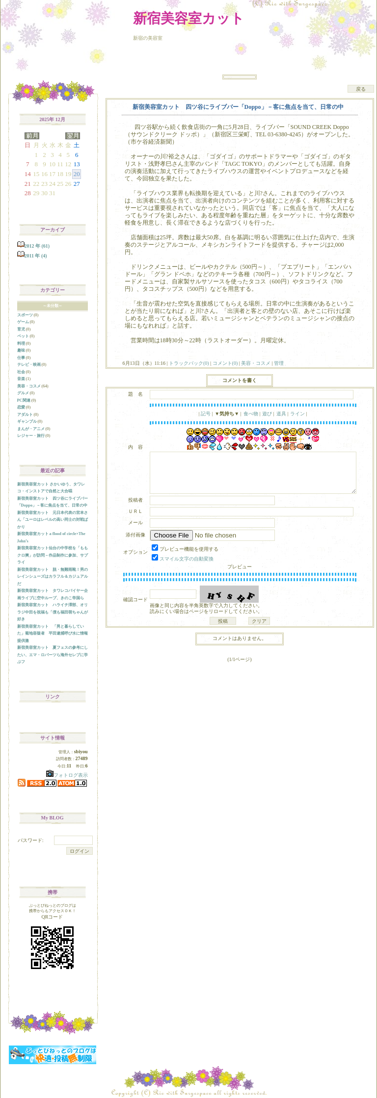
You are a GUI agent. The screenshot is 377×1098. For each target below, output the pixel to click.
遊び (267, 413)
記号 (206, 413)
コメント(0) (224, 363)
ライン (297, 413)
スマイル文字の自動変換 (187, 559)
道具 (281, 413)
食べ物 (250, 413)
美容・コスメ (256, 363)
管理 (279, 363)
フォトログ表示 (67, 775)
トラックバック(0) (188, 363)
